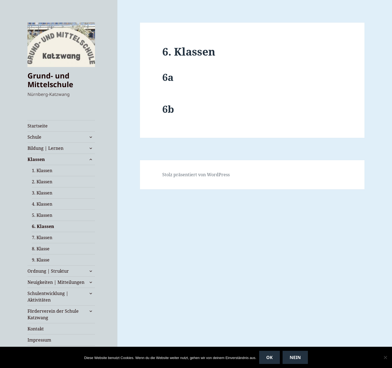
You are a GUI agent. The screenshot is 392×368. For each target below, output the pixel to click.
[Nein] (385, 357)
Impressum (39, 340)
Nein (295, 357)
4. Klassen (42, 204)
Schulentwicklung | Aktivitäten (47, 296)
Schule (34, 137)
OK (269, 357)
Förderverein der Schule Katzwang (53, 314)
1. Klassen (42, 171)
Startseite (37, 126)
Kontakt (35, 329)
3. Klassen (42, 193)
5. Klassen (42, 215)
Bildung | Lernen (45, 148)
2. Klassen (42, 182)
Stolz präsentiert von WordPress (196, 175)
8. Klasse (41, 249)
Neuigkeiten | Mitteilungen (55, 282)
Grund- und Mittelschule (50, 80)
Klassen (36, 159)
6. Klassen (43, 226)
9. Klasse (41, 260)
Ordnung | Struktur (48, 271)
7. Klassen (42, 238)
